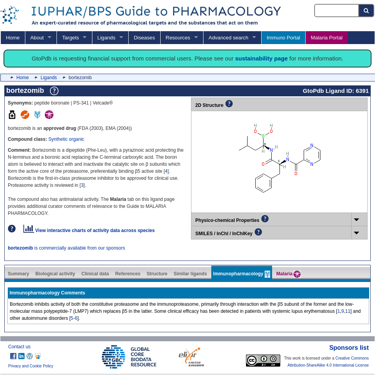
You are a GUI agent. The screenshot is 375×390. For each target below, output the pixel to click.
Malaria (288, 274)
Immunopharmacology (241, 274)
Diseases (144, 38)
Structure (157, 274)
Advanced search (228, 38)
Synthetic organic (66, 139)
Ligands (106, 38)
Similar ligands (190, 274)
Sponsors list (349, 347)
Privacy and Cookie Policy (30, 366)
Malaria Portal (326, 38)
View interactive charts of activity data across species (89, 230)
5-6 (74, 318)
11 (347, 311)
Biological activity (55, 274)
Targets (70, 38)
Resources (178, 38)
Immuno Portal (283, 38)
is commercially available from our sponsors (66, 248)
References (127, 274)
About (37, 38)
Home (12, 38)
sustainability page (261, 58)
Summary (18, 274)
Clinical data (95, 274)
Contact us (19, 346)
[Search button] (366, 10)
